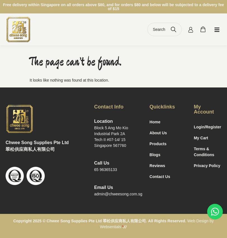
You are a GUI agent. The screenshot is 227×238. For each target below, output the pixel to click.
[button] (216, 29)
